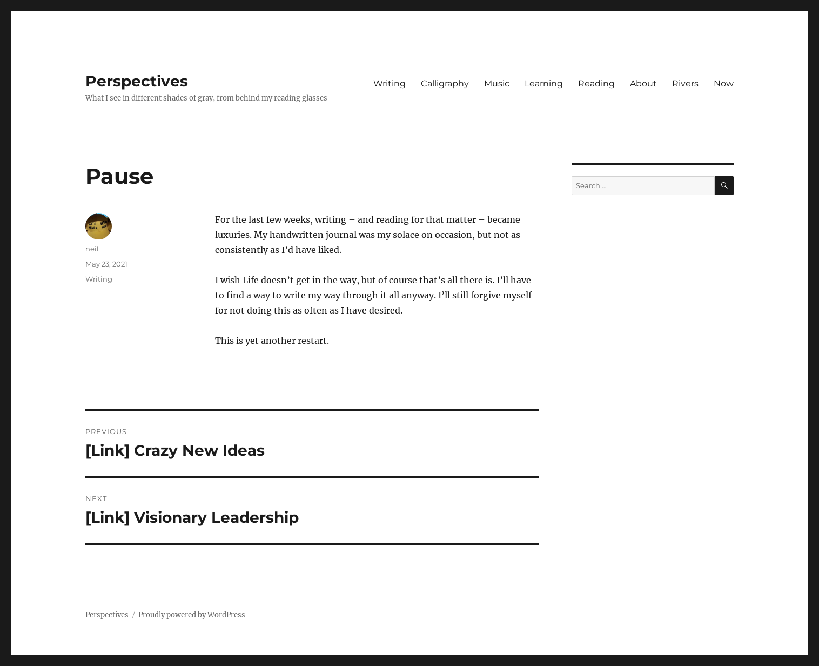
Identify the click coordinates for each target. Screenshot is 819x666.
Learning (544, 83)
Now (724, 83)
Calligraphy (445, 83)
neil (92, 248)
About (643, 83)
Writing (389, 83)
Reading (596, 83)
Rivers (685, 83)
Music (496, 83)
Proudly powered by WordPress (191, 615)
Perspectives (136, 81)
